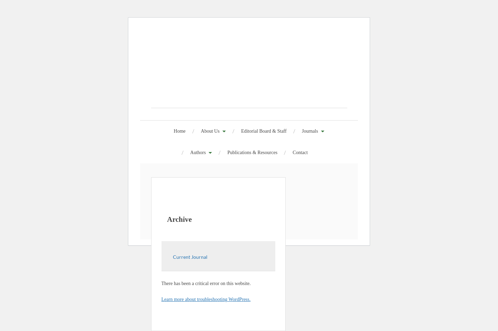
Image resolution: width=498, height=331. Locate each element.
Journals (310, 131)
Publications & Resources (252, 152)
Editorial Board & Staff (264, 131)
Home (179, 131)
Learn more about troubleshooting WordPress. (206, 299)
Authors (198, 152)
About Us (210, 131)
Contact (300, 152)
